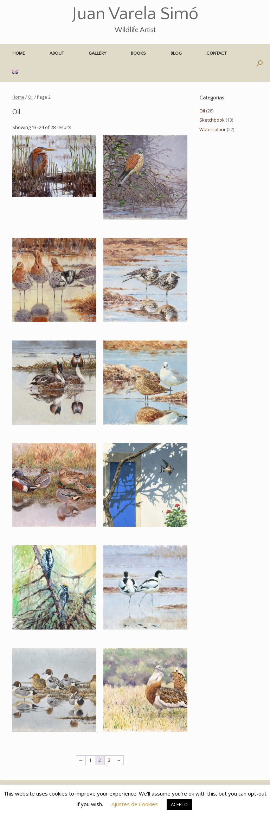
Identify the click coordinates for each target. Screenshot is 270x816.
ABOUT (57, 53)
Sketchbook (212, 120)
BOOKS (138, 53)
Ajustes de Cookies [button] (134, 804)
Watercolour (212, 129)
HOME (18, 53)
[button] (259, 63)
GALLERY (97, 53)
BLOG (176, 53)
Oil (30, 97)
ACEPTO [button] (179, 804)
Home (18, 97)
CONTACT (216, 53)
